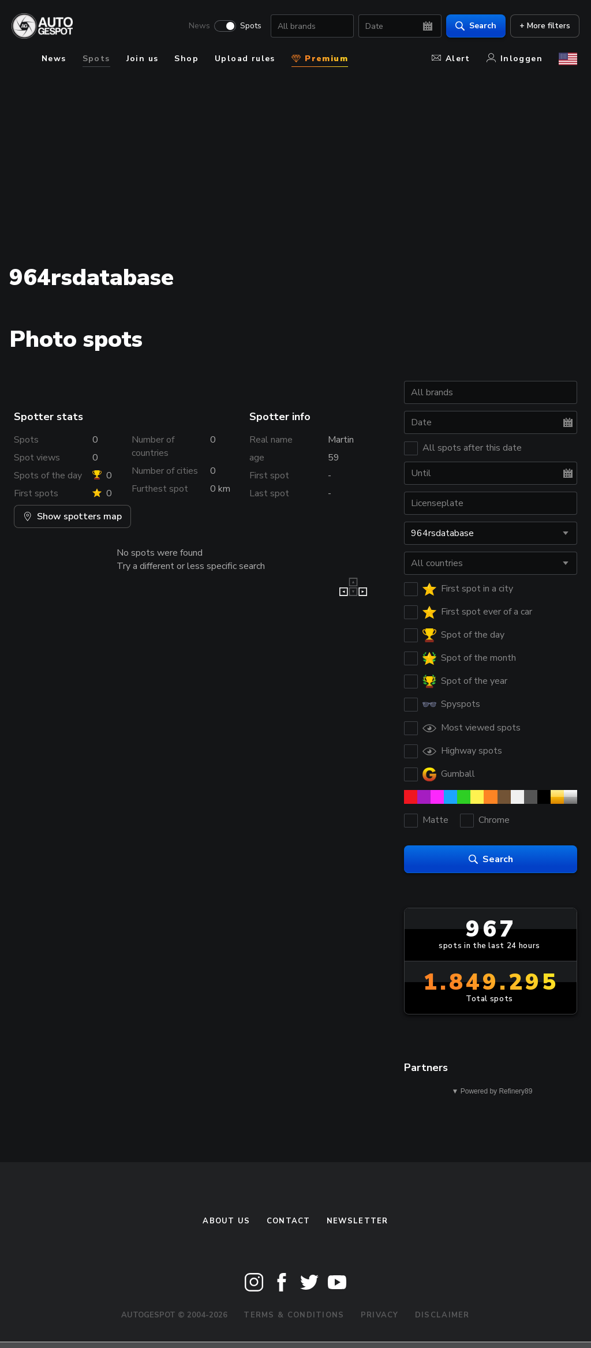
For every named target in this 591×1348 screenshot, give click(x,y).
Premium (319, 58)
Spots (248, 27)
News (197, 27)
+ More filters (542, 26)
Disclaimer (442, 1315)
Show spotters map (72, 516)
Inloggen (515, 58)
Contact (289, 1221)
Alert (451, 58)
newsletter (357, 1221)
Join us (142, 58)
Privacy (380, 1315)
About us (226, 1221)
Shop (186, 58)
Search (473, 26)
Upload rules (245, 58)
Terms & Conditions (294, 1315)
